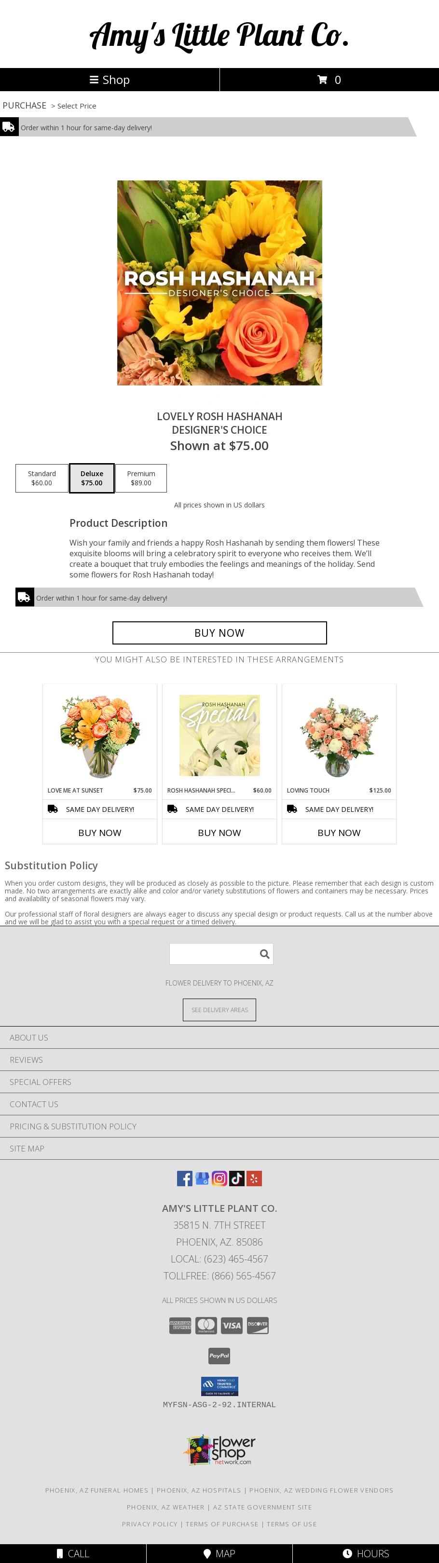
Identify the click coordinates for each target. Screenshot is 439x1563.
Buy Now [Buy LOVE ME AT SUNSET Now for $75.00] (100, 832)
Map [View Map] (219, 1553)
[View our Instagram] (219, 1183)
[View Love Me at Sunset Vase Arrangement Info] (100, 735)
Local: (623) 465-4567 (219, 1258)
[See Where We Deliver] (219, 1009)
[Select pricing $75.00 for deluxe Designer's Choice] (91, 479)
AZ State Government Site (262, 1507)
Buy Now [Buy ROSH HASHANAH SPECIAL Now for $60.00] (219, 832)
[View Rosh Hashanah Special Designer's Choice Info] (219, 735)
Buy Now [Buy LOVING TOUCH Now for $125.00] (339, 832)
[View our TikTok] (237, 1183)
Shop (109, 79)
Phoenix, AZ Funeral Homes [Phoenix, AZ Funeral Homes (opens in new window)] (97, 1490)
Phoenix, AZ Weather (166, 1507)
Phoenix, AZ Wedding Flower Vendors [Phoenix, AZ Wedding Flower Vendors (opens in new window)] (321, 1490)
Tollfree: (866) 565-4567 (220, 1275)
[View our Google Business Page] (202, 1183)
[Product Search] (221, 954)
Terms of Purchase (222, 1524)
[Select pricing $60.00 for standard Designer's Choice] (42, 479)
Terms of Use (292, 1524)
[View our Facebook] (184, 1183)
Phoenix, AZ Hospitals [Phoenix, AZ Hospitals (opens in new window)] (199, 1490)
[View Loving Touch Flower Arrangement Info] (339, 735)
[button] (219, 1386)
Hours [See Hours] (366, 1553)
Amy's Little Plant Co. (219, 34)
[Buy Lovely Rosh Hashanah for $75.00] (219, 632)
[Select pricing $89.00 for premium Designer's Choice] (141, 479)
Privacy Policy (150, 1524)
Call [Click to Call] (73, 1553)
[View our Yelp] (254, 1183)
